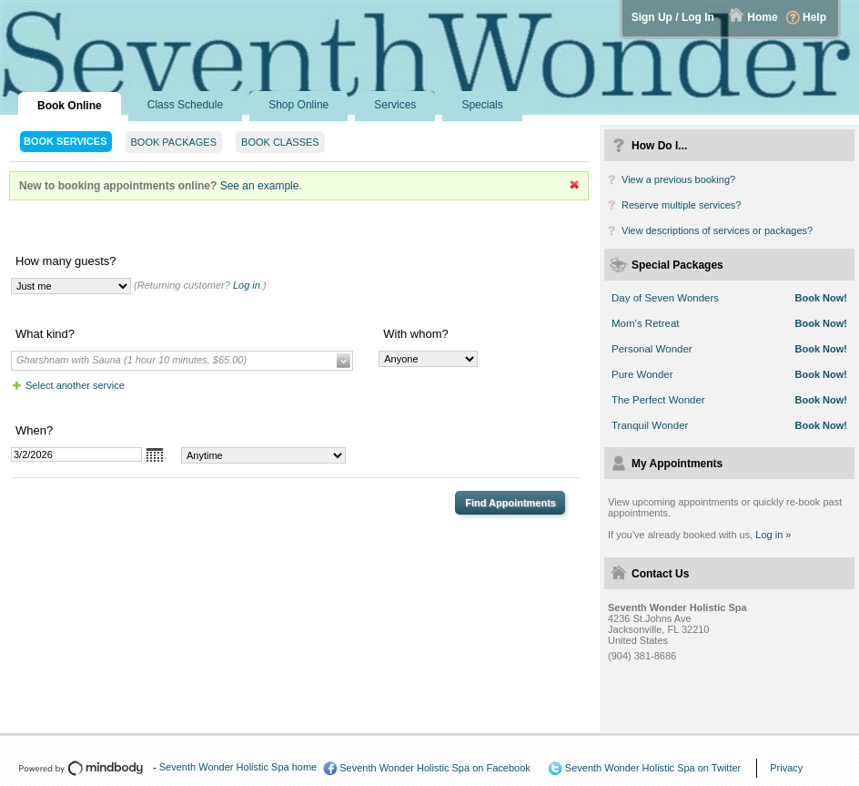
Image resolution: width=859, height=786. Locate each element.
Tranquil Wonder (649, 425)
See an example (259, 185)
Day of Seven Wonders (665, 297)
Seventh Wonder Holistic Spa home (238, 766)
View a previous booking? (678, 179)
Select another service (75, 385)
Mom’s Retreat (645, 323)
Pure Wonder (642, 374)
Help (814, 17)
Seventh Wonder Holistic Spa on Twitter (653, 767)
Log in (246, 285)
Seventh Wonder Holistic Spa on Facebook (435, 767)
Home (762, 17)
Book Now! (821, 297)
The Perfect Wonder (658, 399)
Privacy (786, 767)
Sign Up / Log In (673, 17)
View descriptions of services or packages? (717, 230)
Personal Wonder (651, 348)
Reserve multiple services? (681, 204)
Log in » (773, 534)
